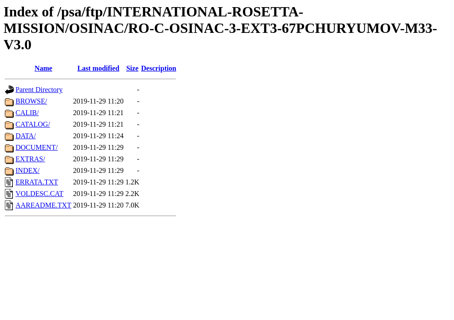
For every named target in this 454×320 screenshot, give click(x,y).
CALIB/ (27, 112)
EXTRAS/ (30, 159)
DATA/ (26, 136)
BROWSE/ (31, 101)
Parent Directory (39, 89)
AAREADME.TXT (43, 205)
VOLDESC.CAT (39, 193)
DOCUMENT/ (37, 147)
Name (43, 68)
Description (158, 68)
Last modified (98, 68)
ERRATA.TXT (37, 182)
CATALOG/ (33, 124)
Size (132, 68)
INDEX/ (27, 170)
